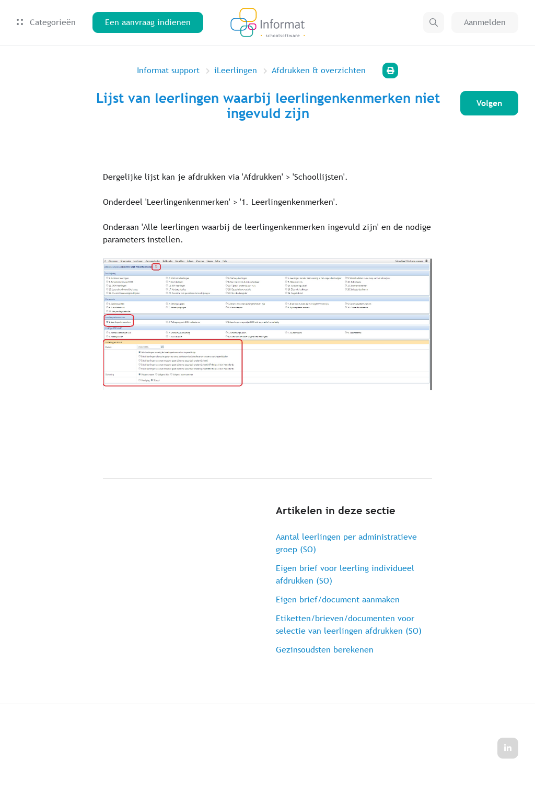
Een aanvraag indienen (148, 23)
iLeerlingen (235, 70)
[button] (433, 23)
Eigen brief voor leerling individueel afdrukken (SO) (345, 574)
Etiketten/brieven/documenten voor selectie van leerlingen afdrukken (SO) (349, 624)
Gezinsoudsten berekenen (325, 650)
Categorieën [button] (46, 23)
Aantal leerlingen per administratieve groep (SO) (346, 543)
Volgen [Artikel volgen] (489, 103)
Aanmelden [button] (485, 23)
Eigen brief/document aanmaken (338, 599)
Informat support (168, 70)
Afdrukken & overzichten (319, 70)
